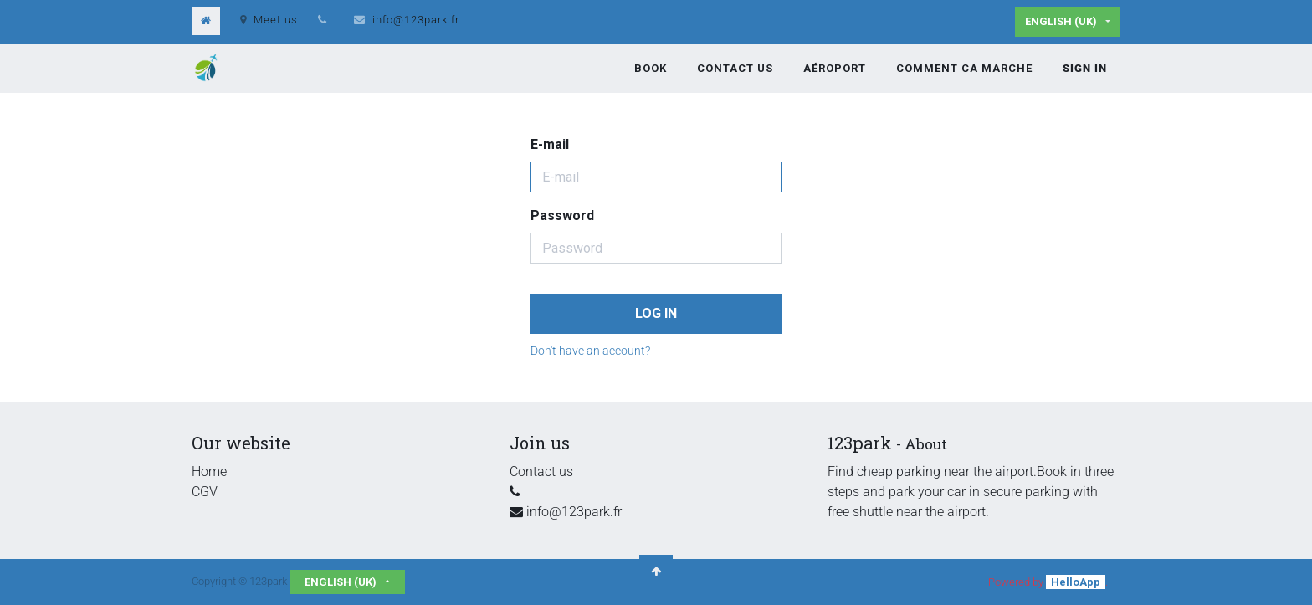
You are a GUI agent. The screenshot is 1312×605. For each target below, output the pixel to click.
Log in (656, 313)
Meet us (269, 19)
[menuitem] (650, 68)
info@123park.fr (415, 19)
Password (562, 215)
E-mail (549, 144)
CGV (205, 492)
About (926, 444)
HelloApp (1075, 582)
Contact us (541, 471)
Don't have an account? (590, 350)
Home (209, 471)
